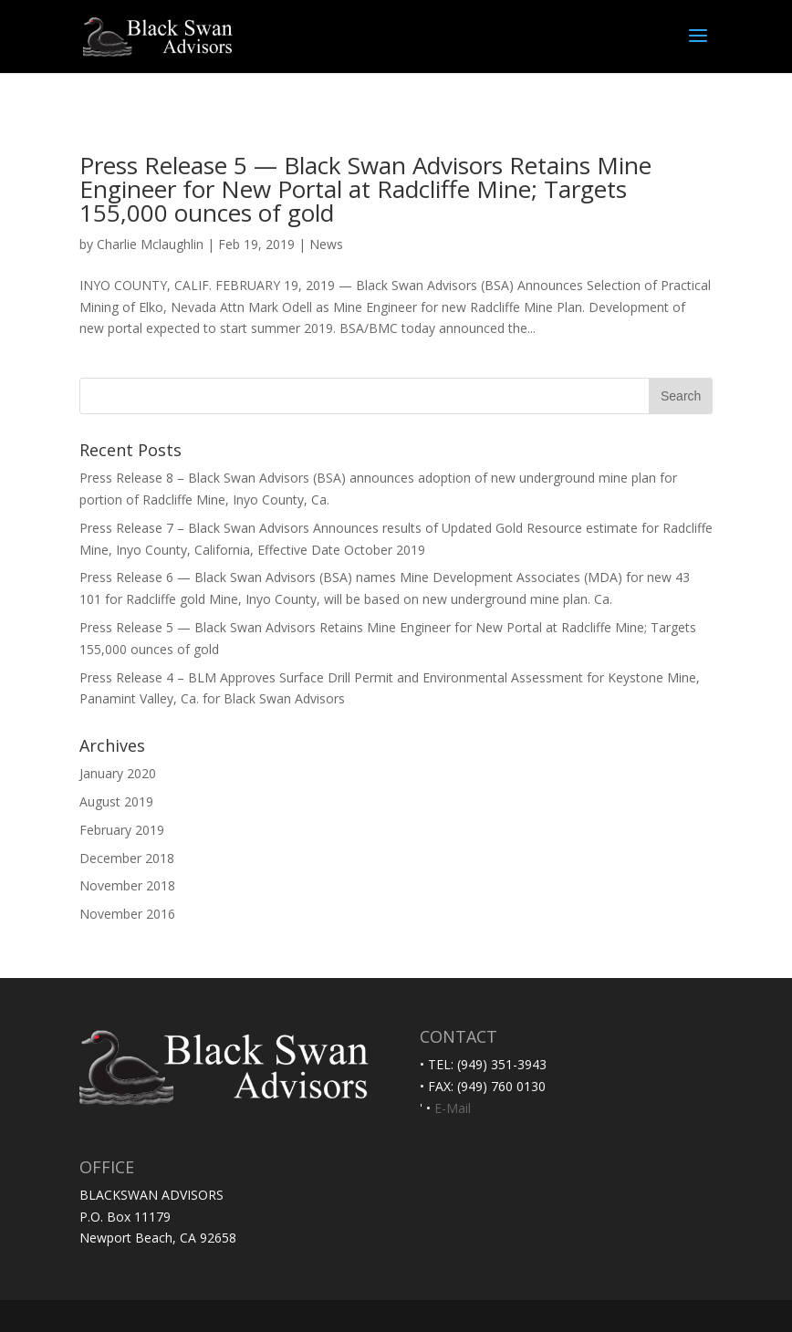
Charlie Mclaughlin (150, 244)
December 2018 (126, 858)
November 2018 (127, 885)
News (326, 244)
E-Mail (452, 1108)
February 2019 (121, 829)
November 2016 (127, 913)
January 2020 (117, 773)
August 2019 (116, 801)
